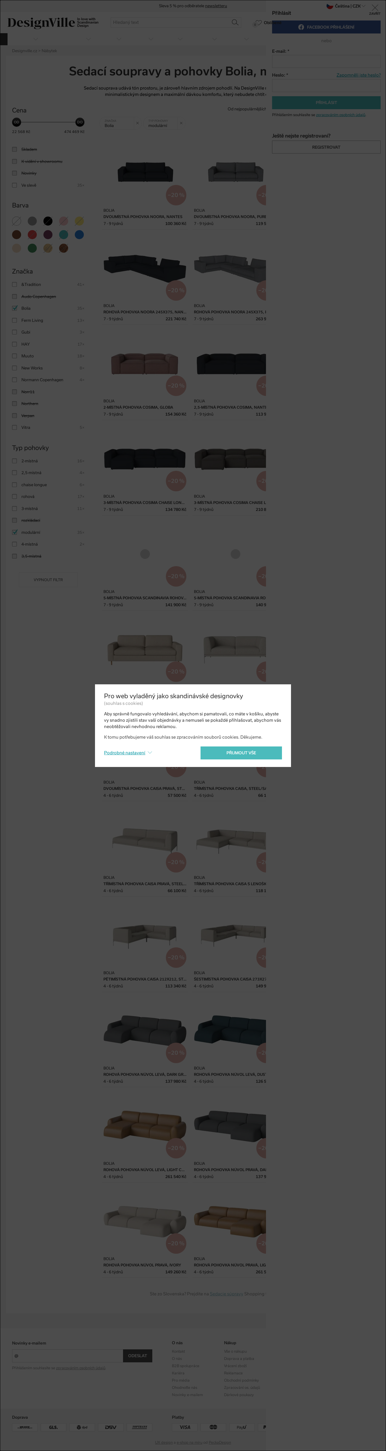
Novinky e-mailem (29, 1343)
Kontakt (178, 1351)
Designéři (284, 1359)
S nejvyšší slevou (358, 109)
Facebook (336, 1359)
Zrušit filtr (138, 121)
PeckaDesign (220, 1442)
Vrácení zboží (235, 1366)
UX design (164, 1442)
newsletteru (216, 6)
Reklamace (233, 1373)
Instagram (337, 1351)
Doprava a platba (239, 1359)
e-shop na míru (189, 1442)
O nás (177, 1359)
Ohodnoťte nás (184, 1388)
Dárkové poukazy (239, 1395)
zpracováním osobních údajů (80, 1368)
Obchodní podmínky (241, 1380)
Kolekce (282, 1351)
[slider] (16, 122)
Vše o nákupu (235, 1351)
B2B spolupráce (185, 1366)
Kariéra (178, 1373)
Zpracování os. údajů (242, 1388)
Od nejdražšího (323, 109)
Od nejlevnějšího (288, 109)
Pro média (181, 1380)
